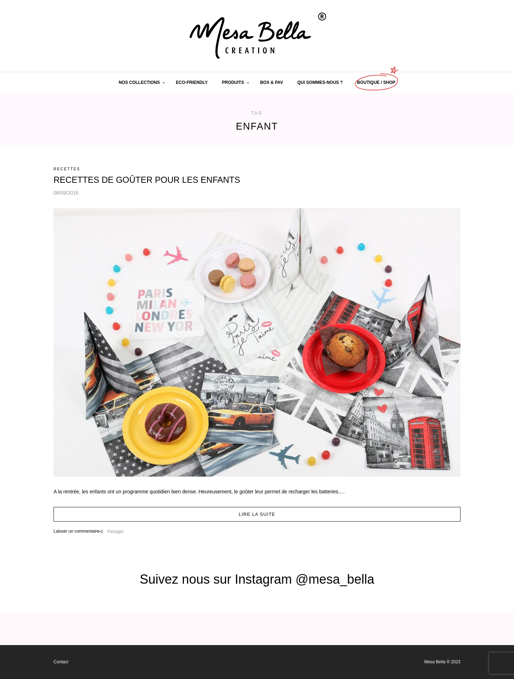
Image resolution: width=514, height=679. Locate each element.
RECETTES (67, 169)
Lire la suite (257, 514)
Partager (111, 531)
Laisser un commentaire (76, 531)
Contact (61, 661)
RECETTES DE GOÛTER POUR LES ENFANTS (147, 180)
